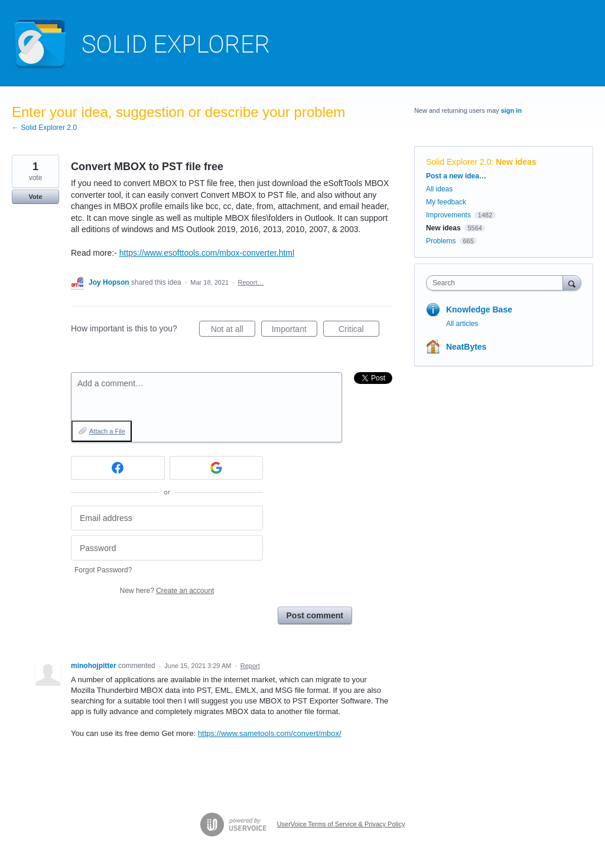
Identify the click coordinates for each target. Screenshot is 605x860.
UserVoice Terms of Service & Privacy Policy (341, 824)
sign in (511, 110)
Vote (35, 196)
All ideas (439, 189)
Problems (441, 241)
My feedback (446, 202)
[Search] (571, 282)
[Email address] (167, 518)
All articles (462, 324)
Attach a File (107, 431)
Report (250, 665)
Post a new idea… (456, 176)
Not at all (233, 330)
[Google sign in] (217, 468)
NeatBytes (466, 346)
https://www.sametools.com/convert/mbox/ (269, 733)
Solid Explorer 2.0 (459, 162)
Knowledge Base (479, 309)
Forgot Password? (103, 570)
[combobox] (497, 283)
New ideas (516, 162)
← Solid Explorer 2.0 (44, 127)
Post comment (315, 615)
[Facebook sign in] (118, 468)
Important (294, 330)
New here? (167, 591)
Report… (251, 282)
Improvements (448, 215)
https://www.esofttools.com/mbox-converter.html (206, 253)
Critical (359, 330)
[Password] (167, 548)
